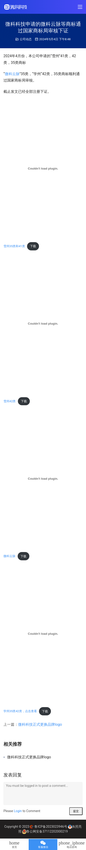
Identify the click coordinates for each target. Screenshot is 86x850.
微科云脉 (12, 74)
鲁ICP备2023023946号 (50, 826)
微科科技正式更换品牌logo (40, 724)
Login (18, 811)
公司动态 (26, 39)
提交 (76, 811)
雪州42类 (9, 401)
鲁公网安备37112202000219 (47, 831)
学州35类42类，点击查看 (20, 711)
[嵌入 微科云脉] (43, 479)
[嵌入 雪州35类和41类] (43, 169)
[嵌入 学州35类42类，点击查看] (43, 634)
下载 (33, 246)
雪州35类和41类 (14, 246)
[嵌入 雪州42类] (43, 324)
